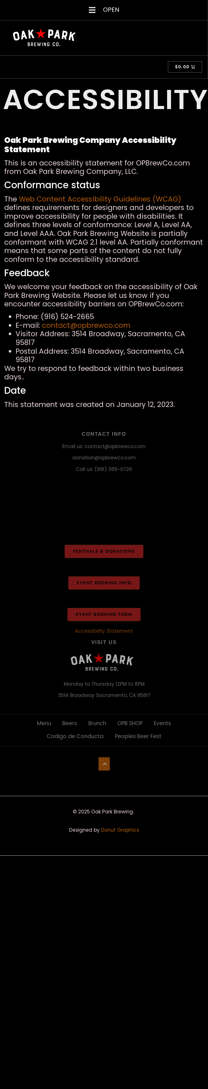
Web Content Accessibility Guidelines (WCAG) (100, 199)
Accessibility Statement (104, 631)
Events (162, 723)
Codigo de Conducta (75, 736)
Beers (69, 723)
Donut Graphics (120, 830)
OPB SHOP (130, 723)
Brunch (97, 723)
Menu (44, 723)
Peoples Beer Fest (138, 736)
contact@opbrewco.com (86, 325)
